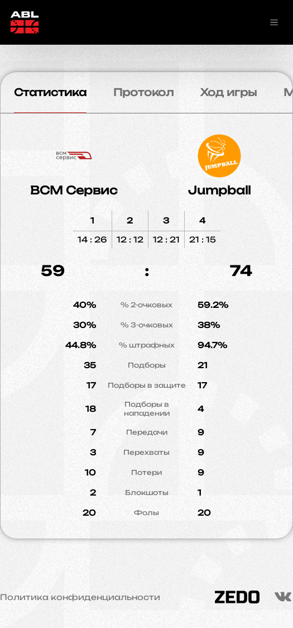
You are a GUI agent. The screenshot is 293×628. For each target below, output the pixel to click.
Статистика (50, 92)
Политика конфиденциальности (80, 597)
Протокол (143, 92)
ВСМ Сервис (73, 190)
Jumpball (219, 190)
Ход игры (228, 92)
